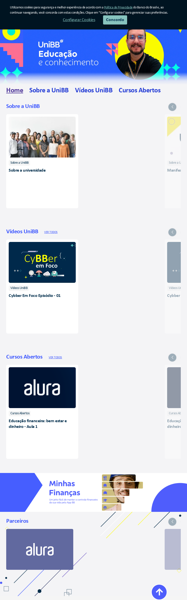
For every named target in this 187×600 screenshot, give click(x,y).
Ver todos (51, 232)
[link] (14, 90)
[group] (93, 153)
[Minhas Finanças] (93, 492)
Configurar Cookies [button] (79, 20)
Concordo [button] (115, 20)
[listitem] (19, 163)
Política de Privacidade (118, 7)
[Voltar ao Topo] (159, 592)
